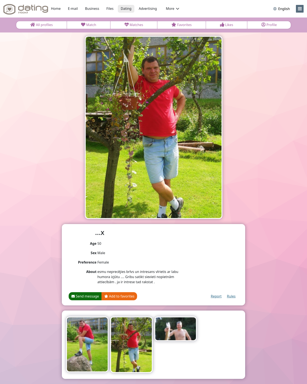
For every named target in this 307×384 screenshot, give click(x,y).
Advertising (148, 8)
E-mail (73, 8)
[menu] (300, 9)
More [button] (172, 8)
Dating (126, 8)
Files (109, 8)
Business (92, 8)
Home (56, 8)
